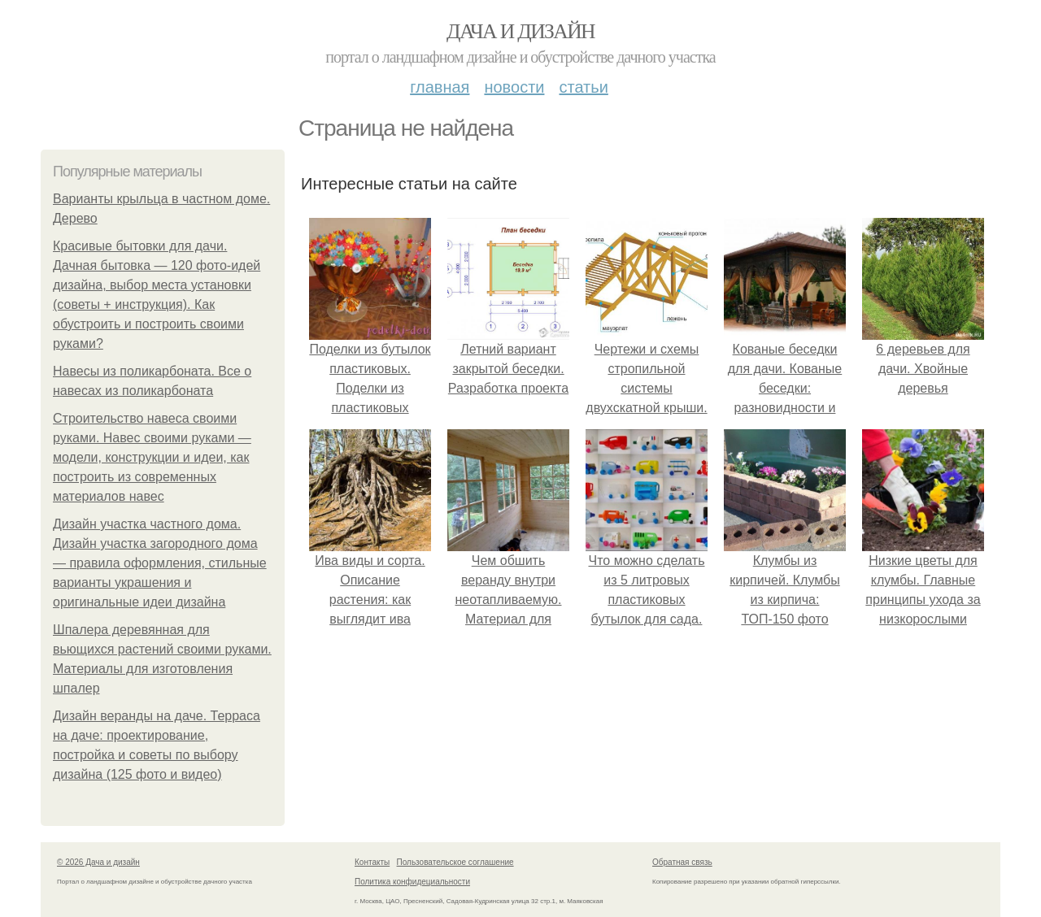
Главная (439, 87)
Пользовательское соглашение (455, 862)
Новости (514, 87)
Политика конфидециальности (412, 881)
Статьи (583, 87)
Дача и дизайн (520, 31)
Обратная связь (682, 862)
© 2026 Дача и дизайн (98, 862)
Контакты (372, 862)
